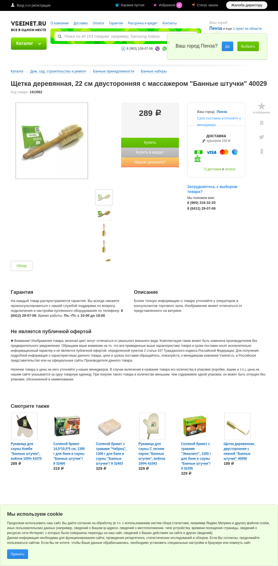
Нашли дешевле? (150, 162)
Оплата (98, 23)
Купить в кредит (150, 152)
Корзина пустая (133, 5)
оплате (230, 169)
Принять (18, 554)
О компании (59, 23)
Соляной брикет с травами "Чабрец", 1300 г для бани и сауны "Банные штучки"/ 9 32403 (111, 453)
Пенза (222, 112)
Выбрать (248, 46)
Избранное (171, 5)
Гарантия (116, 23)
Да (227, 46)
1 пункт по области (247, 29)
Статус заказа (207, 5)
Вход (20, 5)
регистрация (41, 5)
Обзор (22, 266)
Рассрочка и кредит (143, 23)
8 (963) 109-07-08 (140, 49)
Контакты (170, 23)
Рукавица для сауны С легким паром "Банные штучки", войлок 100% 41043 (152, 453)
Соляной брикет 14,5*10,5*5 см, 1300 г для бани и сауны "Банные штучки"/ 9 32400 (69, 453)
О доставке (212, 169)
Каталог (24, 43)
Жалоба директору (246, 5)
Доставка (81, 23)
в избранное (261, 112)
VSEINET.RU (28, 27)
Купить (150, 142)
